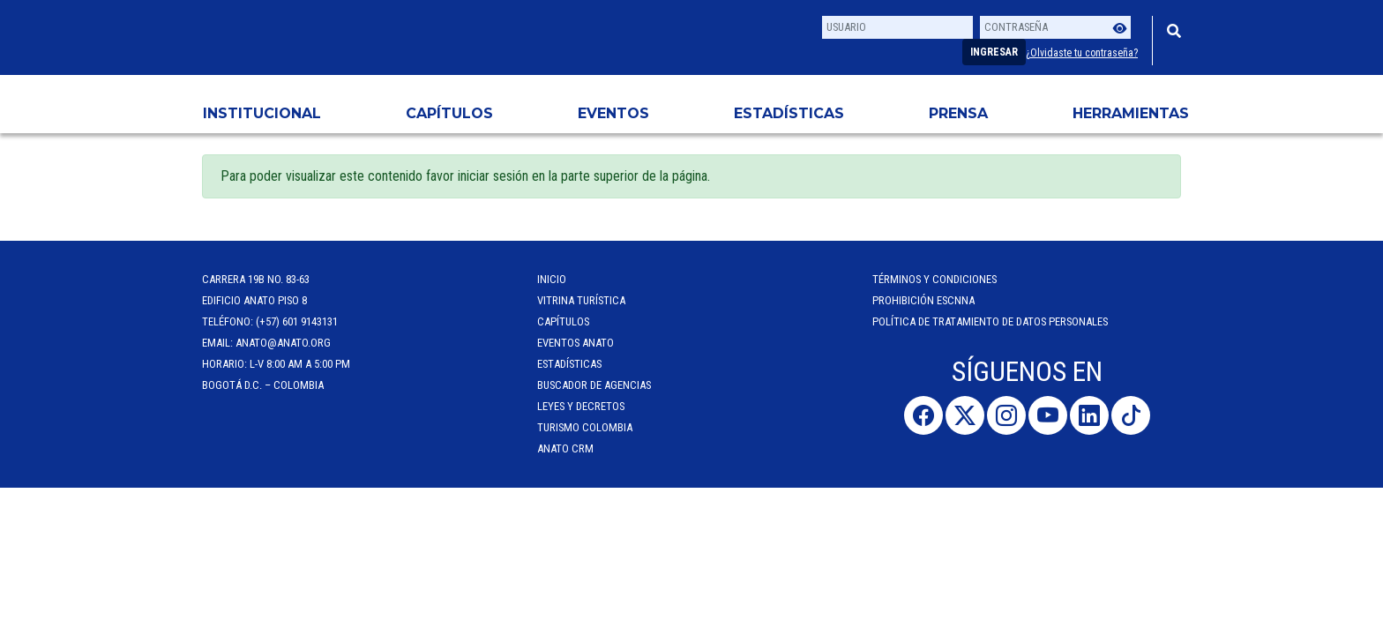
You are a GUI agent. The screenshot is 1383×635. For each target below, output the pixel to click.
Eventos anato (575, 342)
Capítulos (449, 113)
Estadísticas (789, 113)
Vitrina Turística (581, 300)
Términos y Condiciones (934, 279)
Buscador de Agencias (594, 385)
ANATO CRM (565, 448)
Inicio (551, 279)
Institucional (262, 113)
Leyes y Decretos (580, 406)
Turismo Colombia (584, 427)
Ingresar (994, 52)
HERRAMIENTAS (1131, 113)
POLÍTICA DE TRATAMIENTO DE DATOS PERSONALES (990, 321)
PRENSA (958, 113)
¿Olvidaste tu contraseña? (1082, 53)
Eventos (613, 113)
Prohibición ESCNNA (923, 300)
